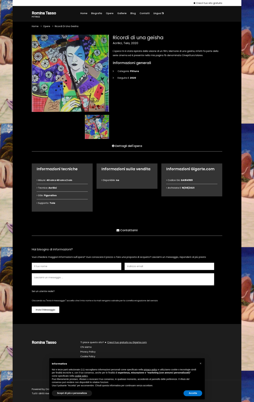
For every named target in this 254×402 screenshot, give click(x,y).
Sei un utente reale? (43, 291)
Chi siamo (86, 347)
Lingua (158, 13)
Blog (133, 13)
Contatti (145, 13)
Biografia (96, 13)
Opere (109, 13)
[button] (200, 363)
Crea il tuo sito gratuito (207, 3)
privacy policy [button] (150, 369)
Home (83, 13)
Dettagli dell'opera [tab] (127, 146)
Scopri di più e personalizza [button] (72, 393)
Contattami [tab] (127, 230)
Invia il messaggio (45, 309)
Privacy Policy (88, 351)
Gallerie (122, 13)
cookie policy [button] (81, 376)
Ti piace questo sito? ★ (113, 342)
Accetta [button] (193, 393)
